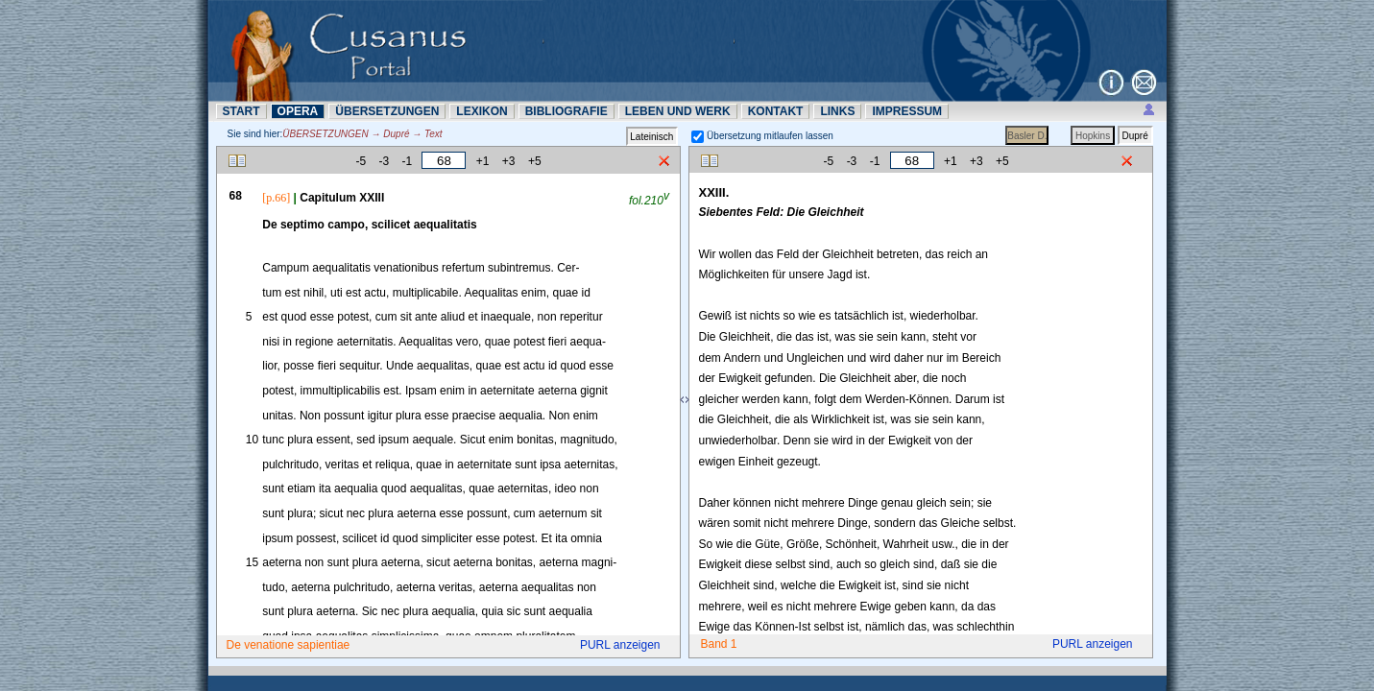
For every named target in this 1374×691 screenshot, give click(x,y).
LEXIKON (481, 111)
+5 (535, 161)
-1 (406, 161)
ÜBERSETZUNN (387, 111)
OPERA (298, 111)
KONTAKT (776, 111)
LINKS (837, 111)
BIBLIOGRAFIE (566, 111)
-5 (360, 161)
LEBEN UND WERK (678, 111)
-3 (383, 161)
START (241, 111)
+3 (509, 161)
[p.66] (276, 197)
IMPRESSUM (907, 111)
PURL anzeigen (620, 645)
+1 (483, 161)
